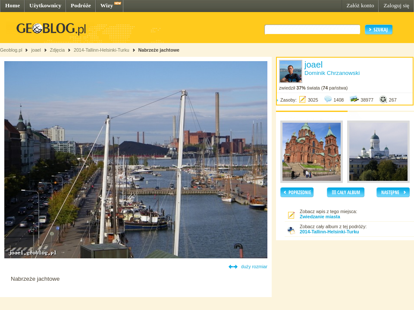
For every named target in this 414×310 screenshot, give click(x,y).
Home (12, 5)
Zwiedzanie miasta (320, 216)
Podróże (81, 5)
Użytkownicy (45, 5)
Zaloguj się (396, 5)
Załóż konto (360, 5)
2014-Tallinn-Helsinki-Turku (101, 50)
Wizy (106, 5)
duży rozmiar (254, 266)
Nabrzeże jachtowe (158, 50)
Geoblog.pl (11, 50)
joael (36, 50)
